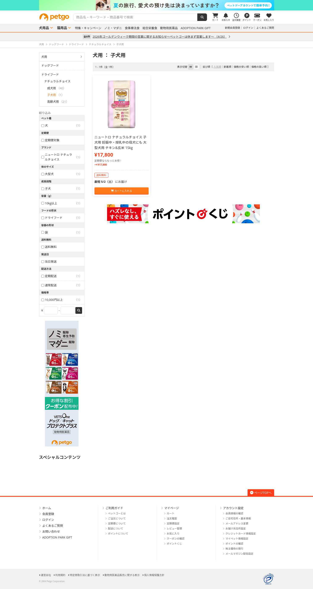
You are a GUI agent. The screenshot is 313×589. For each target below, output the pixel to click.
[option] (156, 5)
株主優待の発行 (234, 548)
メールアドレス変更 (237, 523)
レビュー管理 (174, 528)
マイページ (171, 508)
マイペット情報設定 (237, 538)
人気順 (217, 67)
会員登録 (48, 514)
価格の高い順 (258, 67)
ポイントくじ (174, 543)
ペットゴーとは (117, 513)
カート (170, 513)
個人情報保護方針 (154, 575)
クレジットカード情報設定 (241, 533)
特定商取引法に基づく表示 (85, 575)
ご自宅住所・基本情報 (238, 518)
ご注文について (117, 518)
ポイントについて (118, 533)
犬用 (44, 57)
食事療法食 (132, 28)
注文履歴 (172, 518)
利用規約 (60, 575)
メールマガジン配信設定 (239, 553)
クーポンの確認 (176, 538)
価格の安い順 (241, 67)
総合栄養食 (150, 28)
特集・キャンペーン (88, 28)
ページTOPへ (261, 493)
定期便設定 (173, 523)
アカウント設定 (233, 508)
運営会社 (46, 575)
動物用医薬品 (169, 28)
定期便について (117, 523)
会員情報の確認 (234, 513)
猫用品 (62, 28)
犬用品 (44, 28)
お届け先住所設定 (236, 528)
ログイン (248, 28)
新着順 (227, 67)
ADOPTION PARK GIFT (196, 28)
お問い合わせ (51, 531)
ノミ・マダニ (113, 28)
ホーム (46, 508)
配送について (115, 528)
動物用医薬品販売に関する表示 (122, 575)
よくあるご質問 (265, 28)
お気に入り (173, 533)
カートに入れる (121, 191)
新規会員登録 (232, 28)
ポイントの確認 (234, 543)
